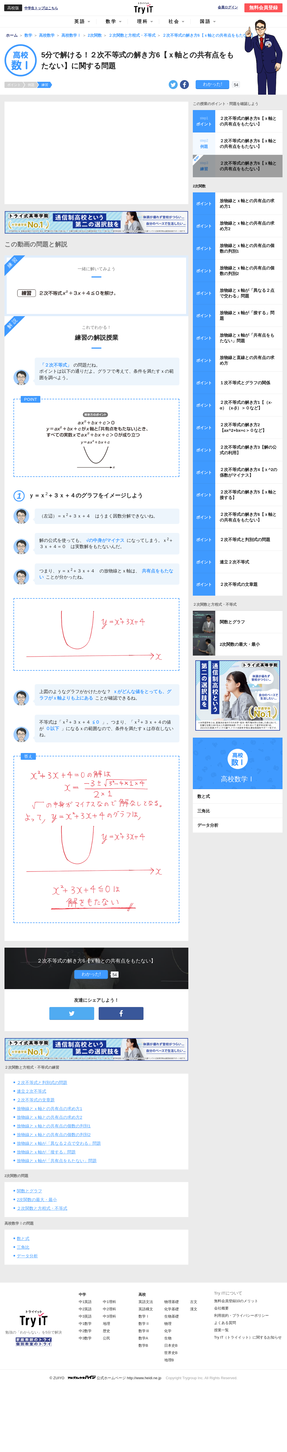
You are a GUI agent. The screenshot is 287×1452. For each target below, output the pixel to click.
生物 (168, 1338)
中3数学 (85, 1338)
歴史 (106, 1331)
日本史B (171, 1345)
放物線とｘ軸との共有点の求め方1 (49, 1108)
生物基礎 (171, 1316)
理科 (142, 21)
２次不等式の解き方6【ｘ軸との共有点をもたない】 (248, 121)
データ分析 (27, 1255)
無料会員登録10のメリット (236, 1301)
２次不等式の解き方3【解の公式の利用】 (248, 450)
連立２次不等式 (31, 1091)
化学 (168, 1331)
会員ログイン (228, 7)
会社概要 (221, 1308)
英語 (79, 21)
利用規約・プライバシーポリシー (241, 1315)
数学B (143, 1345)
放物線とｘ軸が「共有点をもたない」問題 (57, 1160)
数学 (111, 21)
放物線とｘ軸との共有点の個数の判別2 (54, 1134)
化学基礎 (171, 1309)
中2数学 (85, 1331)
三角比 (23, 1247)
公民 (106, 1338)
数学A (143, 1338)
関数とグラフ (29, 1190)
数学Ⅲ (143, 1331)
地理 (106, 1324)
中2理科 (109, 1309)
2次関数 (199, 186)
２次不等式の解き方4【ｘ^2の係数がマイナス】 (248, 472)
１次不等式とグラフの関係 (245, 382)
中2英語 (85, 1309)
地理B (169, 1360)
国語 (205, 21)
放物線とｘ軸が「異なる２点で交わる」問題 (59, 1143)
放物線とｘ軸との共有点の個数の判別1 (54, 1126)
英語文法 (145, 1302)
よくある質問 (225, 1323)
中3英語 (85, 1316)
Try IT (143, 8)
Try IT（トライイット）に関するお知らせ (248, 1337)
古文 (193, 1302)
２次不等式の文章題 (36, 1099)
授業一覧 (221, 1330)
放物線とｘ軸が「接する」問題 (46, 1152)
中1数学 (85, 1324)
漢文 (193, 1309)
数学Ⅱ (143, 1324)
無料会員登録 (263, 7)
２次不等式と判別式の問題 (42, 1082)
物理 (168, 1324)
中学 (82, 1294)
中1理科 (109, 1302)
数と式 (23, 1238)
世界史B (171, 1353)
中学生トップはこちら (41, 8)
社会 (174, 21)
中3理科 (109, 1316)
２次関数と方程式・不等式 (42, 1208)
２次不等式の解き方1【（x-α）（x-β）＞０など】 (246, 405)
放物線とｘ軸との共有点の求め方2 (49, 1117)
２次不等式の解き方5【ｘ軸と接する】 (248, 495)
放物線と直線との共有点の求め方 (247, 360)
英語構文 (145, 1309)
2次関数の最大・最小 (37, 1199)
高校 (142, 1294)
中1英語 (85, 1302)
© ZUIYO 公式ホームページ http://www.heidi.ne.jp (105, 1377)
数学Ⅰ (143, 1316)
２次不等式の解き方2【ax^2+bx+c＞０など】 (243, 427)
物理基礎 (171, 1302)
